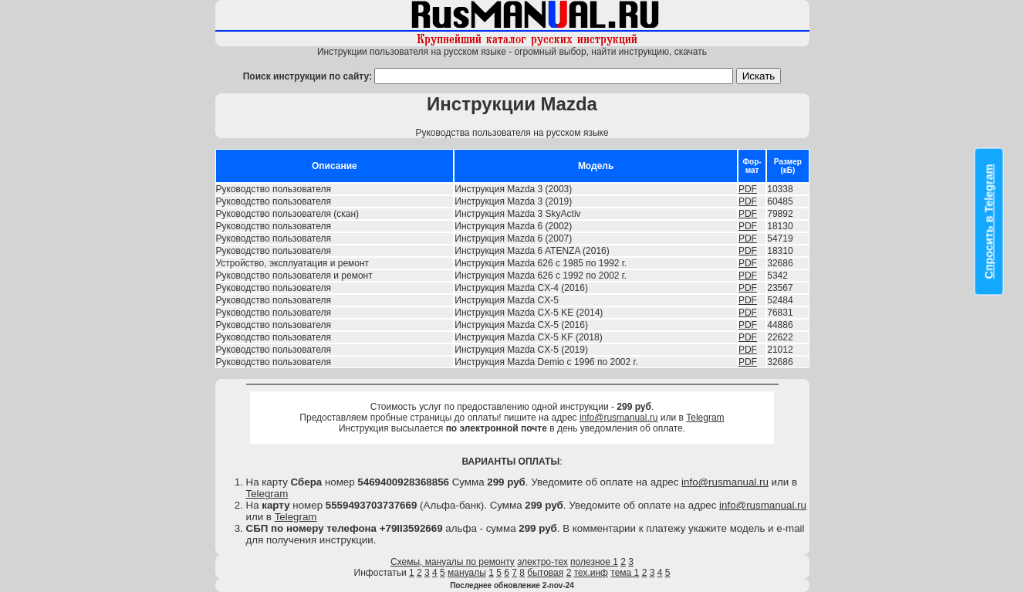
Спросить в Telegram (989, 221)
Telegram (705, 417)
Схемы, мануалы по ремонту (452, 561)
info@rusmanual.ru (619, 417)
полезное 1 (594, 561)
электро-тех (542, 561)
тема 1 (624, 572)
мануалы (467, 572)
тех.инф (591, 572)
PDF (747, 189)
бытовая (545, 572)
